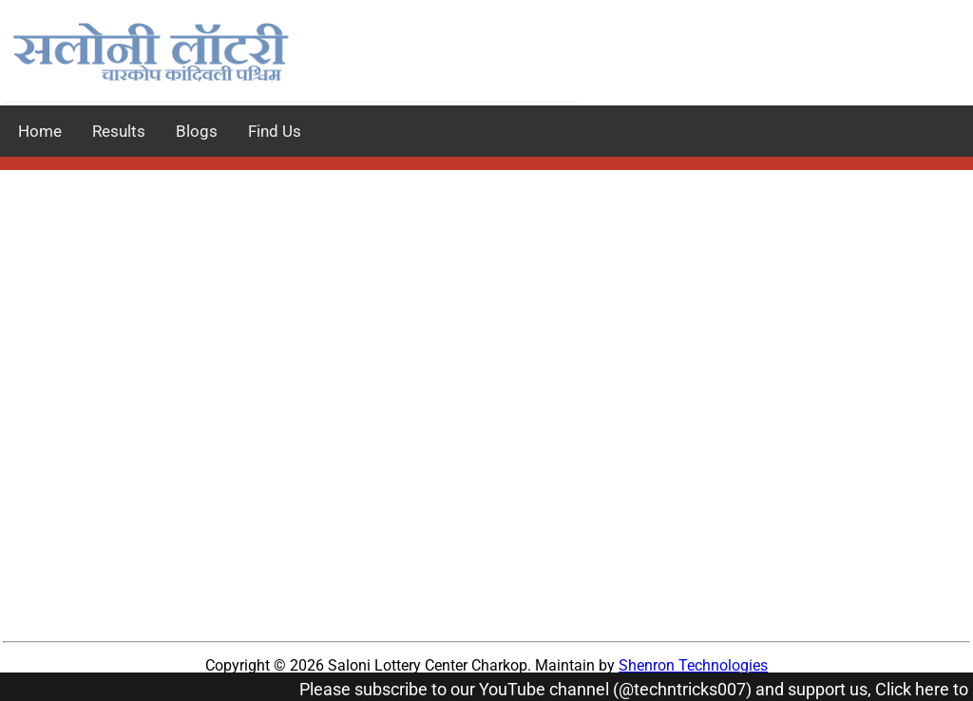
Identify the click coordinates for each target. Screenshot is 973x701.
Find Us (274, 131)
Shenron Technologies (693, 665)
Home (40, 131)
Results (118, 131)
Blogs (197, 131)
